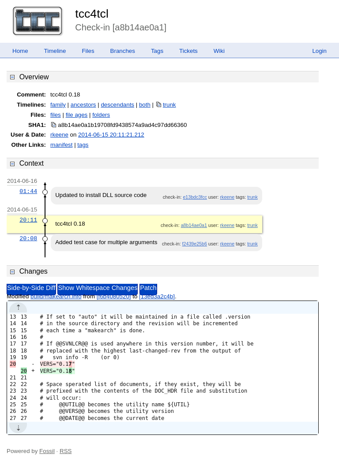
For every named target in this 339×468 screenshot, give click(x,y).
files (55, 114)
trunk (169, 104)
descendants (117, 104)
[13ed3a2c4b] (157, 296)
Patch (148, 287)
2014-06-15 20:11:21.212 (111, 134)
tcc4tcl (92, 13)
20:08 (28, 238)
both (145, 104)
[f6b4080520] (114, 296)
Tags (157, 51)
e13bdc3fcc (195, 197)
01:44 (28, 191)
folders (101, 114)
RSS (66, 451)
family (58, 104)
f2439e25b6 (194, 243)
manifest (61, 144)
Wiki (219, 51)
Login (319, 51)
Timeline (55, 51)
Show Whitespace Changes (97, 287)
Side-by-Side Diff (31, 287)
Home (20, 51)
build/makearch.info (56, 296)
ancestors (83, 104)
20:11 (28, 220)
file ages (77, 114)
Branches (122, 51)
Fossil (47, 451)
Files (88, 51)
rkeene (59, 134)
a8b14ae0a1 (194, 225)
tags (82, 144)
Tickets (188, 51)
